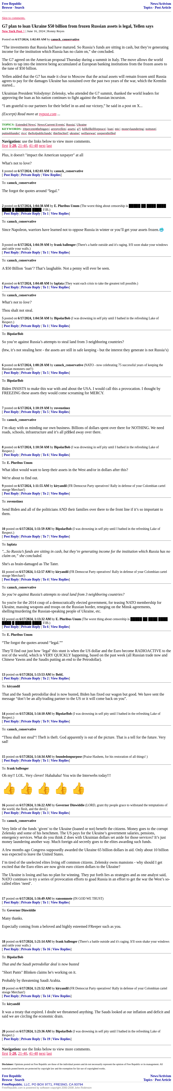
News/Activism (160, 4)
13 (3, 674)
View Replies (52, 175)
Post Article (163, 7)
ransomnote (64, 898)
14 (3, 713)
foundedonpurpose (69, 756)
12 (3, 619)
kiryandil (60, 486)
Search (19, 7)
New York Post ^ (13, 31)
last (49, 146)
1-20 (12, 146)
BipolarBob (62, 318)
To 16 (46, 949)
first (5, 146)
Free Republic (12, 4)
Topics (147, 7)
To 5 (46, 373)
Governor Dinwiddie (70, 805)
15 (3, 756)
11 (3, 572)
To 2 (46, 493)
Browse (7, 7)
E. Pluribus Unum (66, 206)
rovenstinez (62, 408)
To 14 (46, 996)
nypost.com (47, 114)
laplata (59, 283)
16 (3, 805)
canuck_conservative (68, 171)
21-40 (22, 146)
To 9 (46, 721)
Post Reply (11, 175)
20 (3, 1031)
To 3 (46, 813)
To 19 (46, 1039)
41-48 (33, 146)
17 (3, 898)
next (42, 146)
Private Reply (30, 175)
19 (3, 988)
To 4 (46, 579)
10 (3, 529)
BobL (60, 674)
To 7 (46, 536)
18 (3, 941)
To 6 (46, 455)
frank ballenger (65, 245)
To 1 (46, 213)
